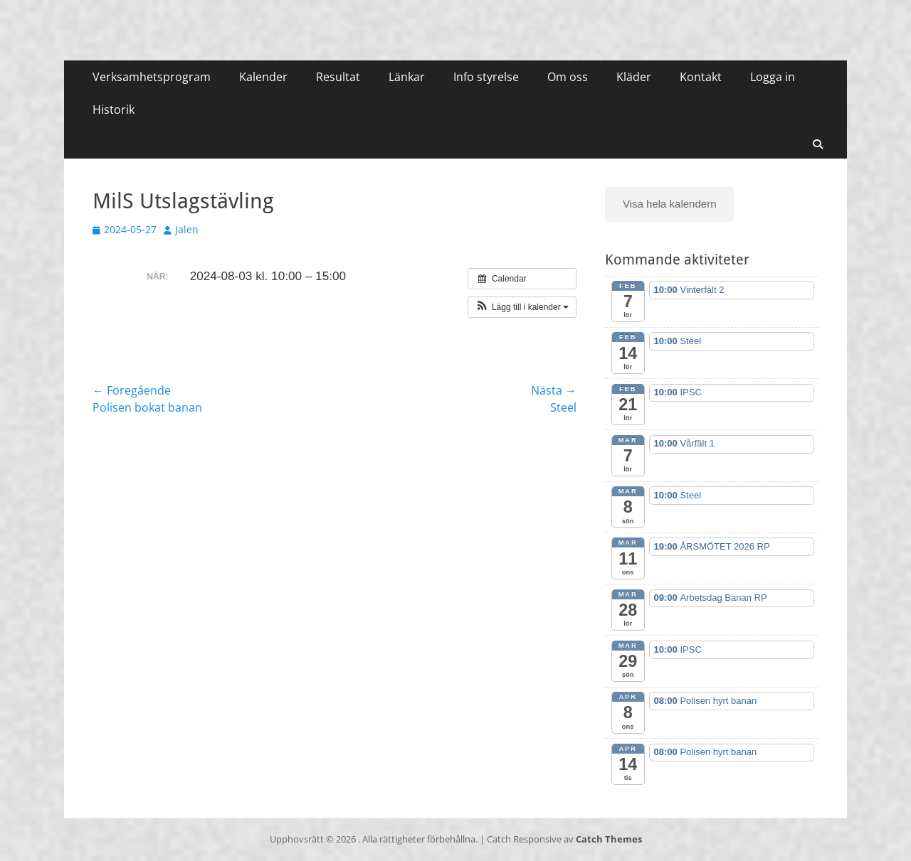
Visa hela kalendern (669, 204)
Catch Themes (609, 839)
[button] (522, 307)
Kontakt (701, 77)
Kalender (263, 77)
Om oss (567, 77)
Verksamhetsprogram (152, 77)
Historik (114, 109)
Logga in (772, 77)
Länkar (407, 77)
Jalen (187, 229)
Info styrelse (486, 77)
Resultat (338, 77)
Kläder (633, 77)
